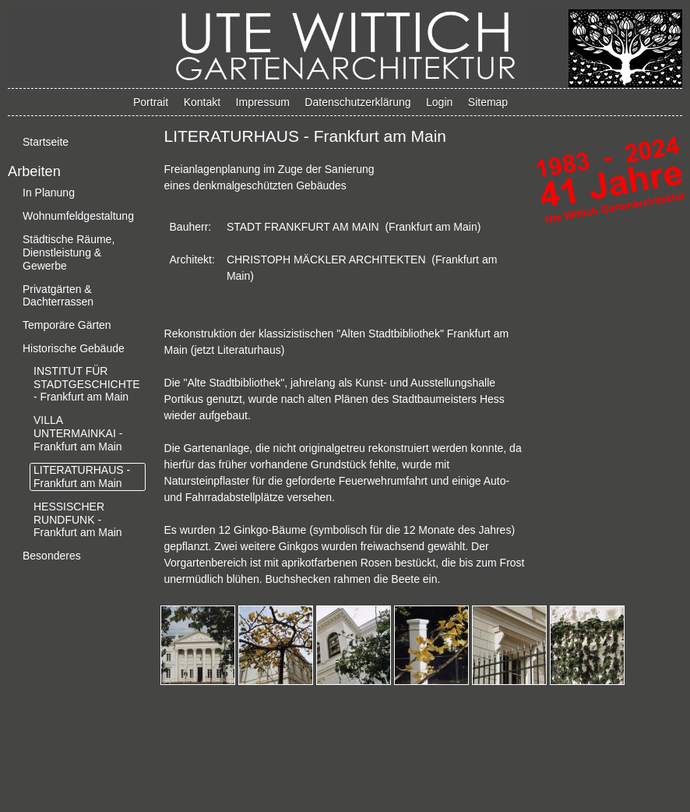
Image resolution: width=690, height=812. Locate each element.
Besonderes (52, 555)
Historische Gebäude (74, 348)
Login (439, 102)
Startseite (46, 142)
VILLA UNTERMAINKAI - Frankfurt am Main (77, 433)
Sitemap (488, 102)
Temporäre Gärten (67, 325)
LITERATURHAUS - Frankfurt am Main (81, 476)
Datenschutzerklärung (357, 102)
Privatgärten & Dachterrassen (58, 296)
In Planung (49, 192)
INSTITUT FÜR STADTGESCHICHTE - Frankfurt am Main (86, 384)
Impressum (263, 102)
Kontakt (202, 102)
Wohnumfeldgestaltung (78, 216)
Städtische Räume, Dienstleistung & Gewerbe (68, 252)
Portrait (150, 102)
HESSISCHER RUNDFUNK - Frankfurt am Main (77, 519)
